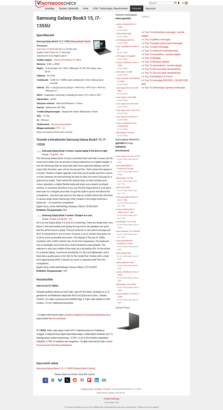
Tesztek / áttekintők (69, 8)
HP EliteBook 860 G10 (125, 40)
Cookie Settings (111, 398)
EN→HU (59, 154)
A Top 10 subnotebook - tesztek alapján (162, 65)
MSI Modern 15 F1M (125, 178)
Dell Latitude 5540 (124, 253)
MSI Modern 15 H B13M (126, 284)
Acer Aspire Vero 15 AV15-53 (128, 110)
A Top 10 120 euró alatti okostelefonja (162, 73)
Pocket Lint (55, 219)
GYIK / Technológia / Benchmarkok (110, 8)
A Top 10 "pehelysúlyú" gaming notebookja (164, 87)
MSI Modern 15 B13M (125, 133)
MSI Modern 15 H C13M (126, 222)
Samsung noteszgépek (61, 124)
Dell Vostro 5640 (123, 187)
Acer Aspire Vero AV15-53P (127, 104)
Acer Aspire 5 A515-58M (126, 97)
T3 (50, 154)
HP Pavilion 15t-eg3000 (126, 56)
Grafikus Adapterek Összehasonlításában (85, 314)
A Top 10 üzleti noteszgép (155, 47)
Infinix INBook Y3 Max (125, 262)
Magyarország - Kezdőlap (92, 389)
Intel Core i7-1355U (45, 49)
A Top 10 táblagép (152, 58)
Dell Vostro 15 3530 (124, 72)
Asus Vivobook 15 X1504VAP (128, 231)
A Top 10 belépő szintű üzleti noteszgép (162, 43)
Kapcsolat (151, 8)
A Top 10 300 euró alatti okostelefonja (162, 69)
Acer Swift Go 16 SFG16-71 (127, 117)
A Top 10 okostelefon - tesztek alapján (162, 54)
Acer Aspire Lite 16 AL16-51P (128, 156)
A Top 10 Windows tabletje (156, 61)
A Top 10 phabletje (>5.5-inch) (158, 76)
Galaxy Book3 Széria (80, 41)
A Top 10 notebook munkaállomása (160, 50)
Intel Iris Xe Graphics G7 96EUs (67, 60)
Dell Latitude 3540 (124, 34)
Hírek (85, 8)
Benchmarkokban (57, 318)
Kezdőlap (49, 8)
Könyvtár (136, 8)
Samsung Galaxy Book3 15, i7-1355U (54, 368)
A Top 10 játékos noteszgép (156, 39)
